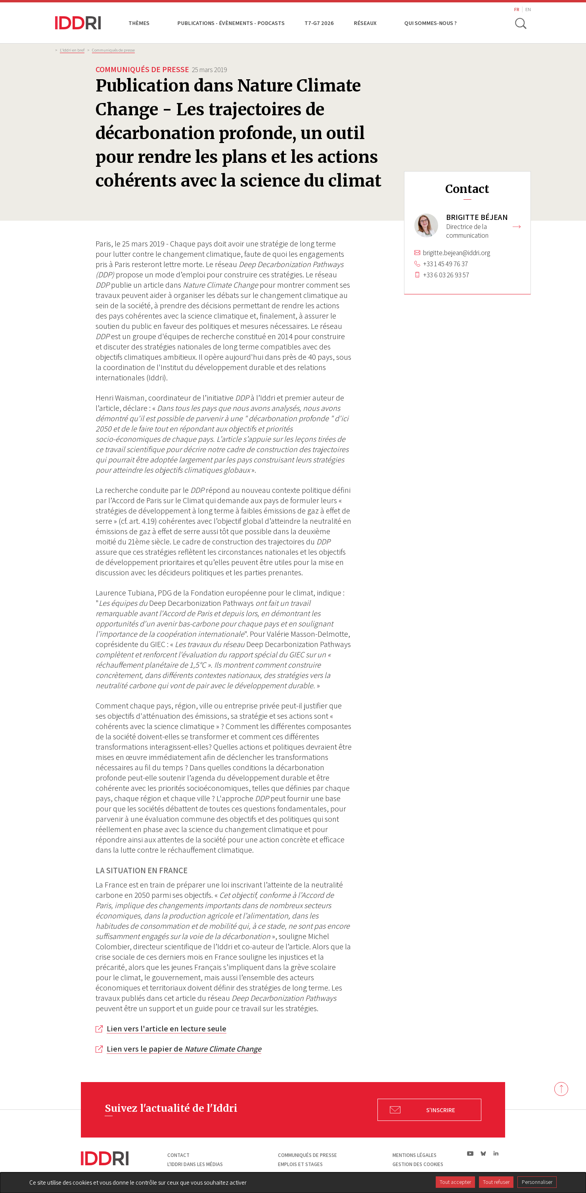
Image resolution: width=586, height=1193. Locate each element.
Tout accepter (455, 1181)
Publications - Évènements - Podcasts (231, 23)
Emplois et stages (300, 1164)
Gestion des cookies (418, 1164)
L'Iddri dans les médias (195, 1164)
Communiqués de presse (113, 50)
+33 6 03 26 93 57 (446, 275)
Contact (178, 1155)
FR (516, 9)
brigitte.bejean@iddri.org (456, 253)
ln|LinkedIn (495, 1153)
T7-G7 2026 (319, 23)
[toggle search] (520, 23)
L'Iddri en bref (72, 50)
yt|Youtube (470, 1153)
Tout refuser (496, 1181)
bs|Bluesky (483, 1153)
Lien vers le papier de (184, 1049)
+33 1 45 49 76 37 (445, 264)
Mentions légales (415, 1155)
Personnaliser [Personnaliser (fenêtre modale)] (537, 1181)
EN (528, 9)
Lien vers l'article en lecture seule (166, 1028)
